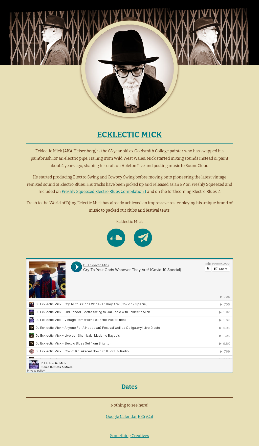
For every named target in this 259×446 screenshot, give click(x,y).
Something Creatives (129, 435)
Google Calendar (121, 416)
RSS (141, 416)
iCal (149, 416)
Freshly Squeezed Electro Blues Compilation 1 (103, 191)
